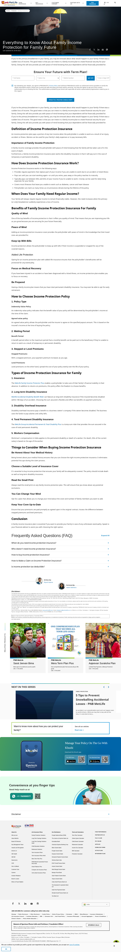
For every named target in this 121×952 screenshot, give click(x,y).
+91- (21, 796)
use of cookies (74, 945)
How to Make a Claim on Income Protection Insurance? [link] (36, 560)
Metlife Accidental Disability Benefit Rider (27, 397)
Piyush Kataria (48, 582)
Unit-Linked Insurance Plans (39, 873)
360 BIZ (13, 857)
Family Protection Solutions (38, 835)
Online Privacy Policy (58, 914)
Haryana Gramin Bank (57, 854)
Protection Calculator (77, 854)
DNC (41, 916)
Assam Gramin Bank (57, 866)
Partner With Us (100, 835)
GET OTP (90, 78)
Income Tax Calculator (77, 847)
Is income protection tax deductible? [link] (28, 566)
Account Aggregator (87, 916)
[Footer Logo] (16, 827)
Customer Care (15, 869)
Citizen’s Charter (16, 918)
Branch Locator (15, 878)
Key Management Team (17, 844)
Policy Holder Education (30, 918)
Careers (13, 872)
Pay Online (98, 841)
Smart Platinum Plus (37, 866)
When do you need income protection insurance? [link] (33, 542)
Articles (97, 844)
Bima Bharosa (84, 914)
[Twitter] (94, 50)
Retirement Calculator (77, 844)
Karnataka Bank (56, 841)
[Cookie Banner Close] (114, 946)
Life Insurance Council (17, 916)
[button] (113, 3)
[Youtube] (31, 904)
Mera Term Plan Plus (37, 858)
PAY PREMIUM (92, 3)
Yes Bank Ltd (55, 896)
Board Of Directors (16, 841)
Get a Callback (15, 866)
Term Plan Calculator (77, 835)
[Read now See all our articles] (79, 730)
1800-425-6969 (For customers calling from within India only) (30, 911)
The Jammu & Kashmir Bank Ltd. (60, 838)
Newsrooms (14, 860)
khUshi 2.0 (14, 850)
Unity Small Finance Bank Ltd (59, 882)
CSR (12, 863)
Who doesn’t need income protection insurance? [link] (33, 548)
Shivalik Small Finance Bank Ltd (60, 893)
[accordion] (60, 543)
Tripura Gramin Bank (57, 878)
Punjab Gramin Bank (57, 850)
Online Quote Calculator (78, 838)
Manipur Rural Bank (57, 872)
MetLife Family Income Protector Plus (29, 383)
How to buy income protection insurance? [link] (30, 554)
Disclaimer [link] (16, 814)
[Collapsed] (109, 814)
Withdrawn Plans (100, 853)
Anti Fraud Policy (60, 916)
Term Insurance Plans (37, 852)
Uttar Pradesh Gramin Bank (59, 875)
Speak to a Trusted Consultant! (60, 100)
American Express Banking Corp (60, 844)
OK (6, 949)
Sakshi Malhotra (71, 587)
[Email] (102, 50)
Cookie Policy (46, 914)
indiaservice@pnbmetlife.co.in (64, 610)
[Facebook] (90, 50)
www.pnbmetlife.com (48, 610)
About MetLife (14, 838)
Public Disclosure (23, 914)
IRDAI (76, 914)
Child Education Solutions (38, 846)
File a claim (98, 838)
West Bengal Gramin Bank (58, 869)
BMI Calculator (75, 850)
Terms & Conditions (100, 916)
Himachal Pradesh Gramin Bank (60, 857)
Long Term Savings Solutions (39, 838)
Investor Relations (15, 875)
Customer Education (32, 916)
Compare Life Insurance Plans (39, 869)
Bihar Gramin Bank (56, 847)
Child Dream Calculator (78, 841)
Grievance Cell (49, 916)
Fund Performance (100, 831)
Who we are (14, 835)
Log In (106, 3)
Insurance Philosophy (73, 916)
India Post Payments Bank (58, 889)
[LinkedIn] (98, 50)
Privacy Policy (53, 86)
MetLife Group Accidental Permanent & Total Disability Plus (38, 424)
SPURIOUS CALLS (93, 925)
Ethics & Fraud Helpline (17, 882)
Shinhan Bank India (57, 860)
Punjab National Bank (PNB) (59, 835)
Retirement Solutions (37, 849)
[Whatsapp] (107, 50)
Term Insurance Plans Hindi (38, 855)
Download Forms (100, 847)
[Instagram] (37, 904)
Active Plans (99, 850)
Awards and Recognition (17, 847)
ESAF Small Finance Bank (58, 863)
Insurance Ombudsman (96, 914)
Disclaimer (69, 914)
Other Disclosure (35, 914)
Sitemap (13, 914)
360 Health (14, 854)
